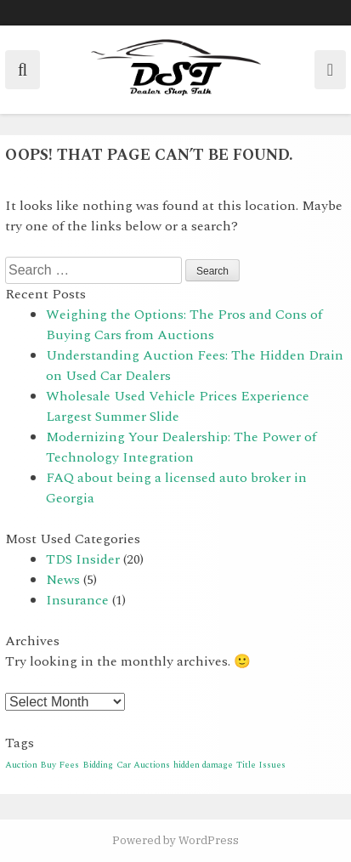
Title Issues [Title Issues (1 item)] (261, 765)
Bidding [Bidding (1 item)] (97, 765)
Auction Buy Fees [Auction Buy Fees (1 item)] (42, 765)
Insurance (77, 600)
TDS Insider (83, 559)
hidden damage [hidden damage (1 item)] (203, 765)
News (63, 580)
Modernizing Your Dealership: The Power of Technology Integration (181, 447)
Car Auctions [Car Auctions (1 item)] (143, 765)
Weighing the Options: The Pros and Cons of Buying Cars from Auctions (184, 324)
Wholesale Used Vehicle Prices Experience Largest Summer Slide (177, 406)
